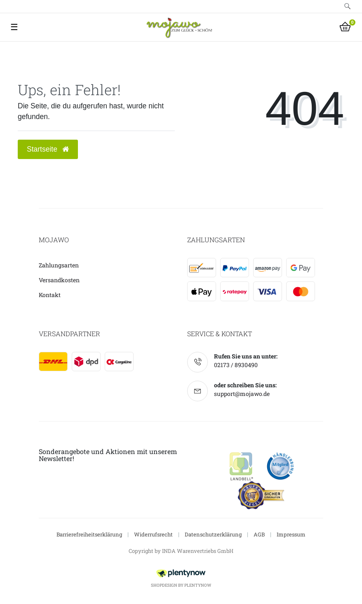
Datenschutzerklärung (213, 534)
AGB (259, 534)
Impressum (291, 534)
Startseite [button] (48, 149)
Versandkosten (59, 280)
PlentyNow (197, 585)
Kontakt (50, 295)
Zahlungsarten (59, 265)
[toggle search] (347, 6)
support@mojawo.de (242, 394)
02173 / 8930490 (236, 365)
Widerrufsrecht (153, 534)
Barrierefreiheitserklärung (89, 534)
